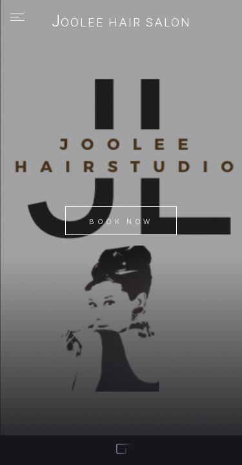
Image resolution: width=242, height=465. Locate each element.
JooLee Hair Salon (121, 22)
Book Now (120, 221)
